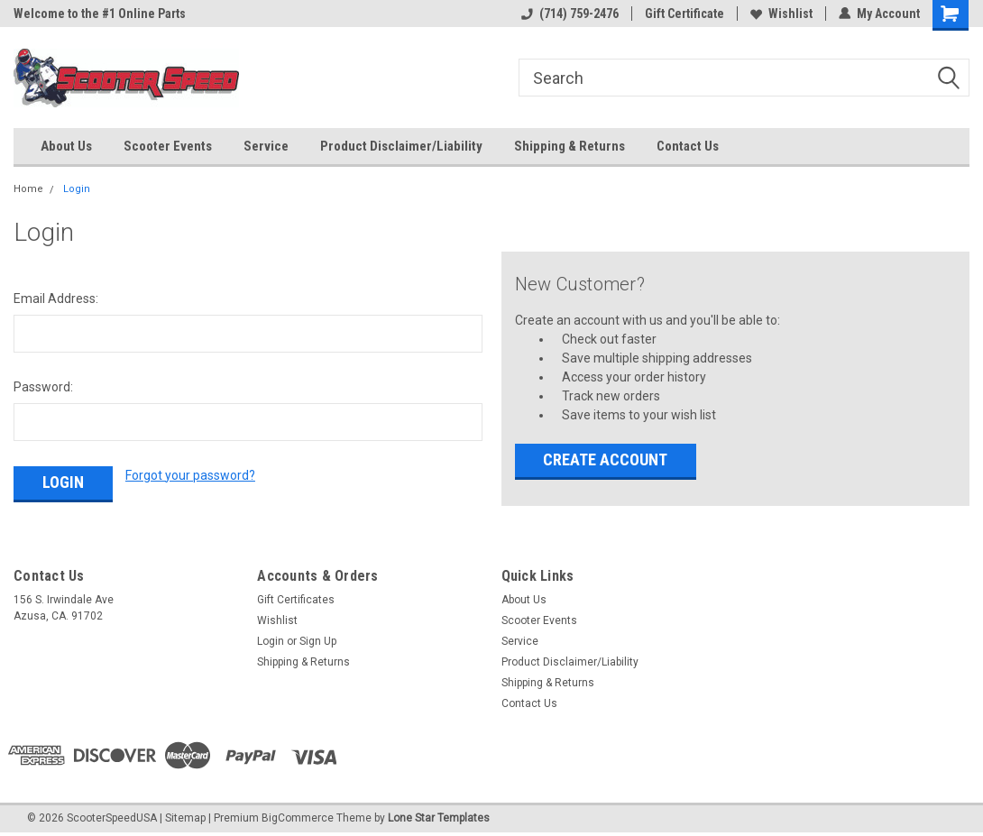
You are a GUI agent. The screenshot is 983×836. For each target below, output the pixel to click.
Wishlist (781, 13)
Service (266, 146)
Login (76, 189)
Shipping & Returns (569, 146)
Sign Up (317, 641)
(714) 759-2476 (570, 13)
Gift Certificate (684, 13)
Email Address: (56, 298)
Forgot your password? (190, 475)
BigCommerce (298, 818)
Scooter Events (168, 146)
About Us (66, 146)
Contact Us (688, 146)
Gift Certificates (296, 599)
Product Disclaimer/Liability (401, 146)
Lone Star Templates (439, 818)
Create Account (605, 459)
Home (28, 189)
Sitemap (185, 818)
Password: (43, 387)
